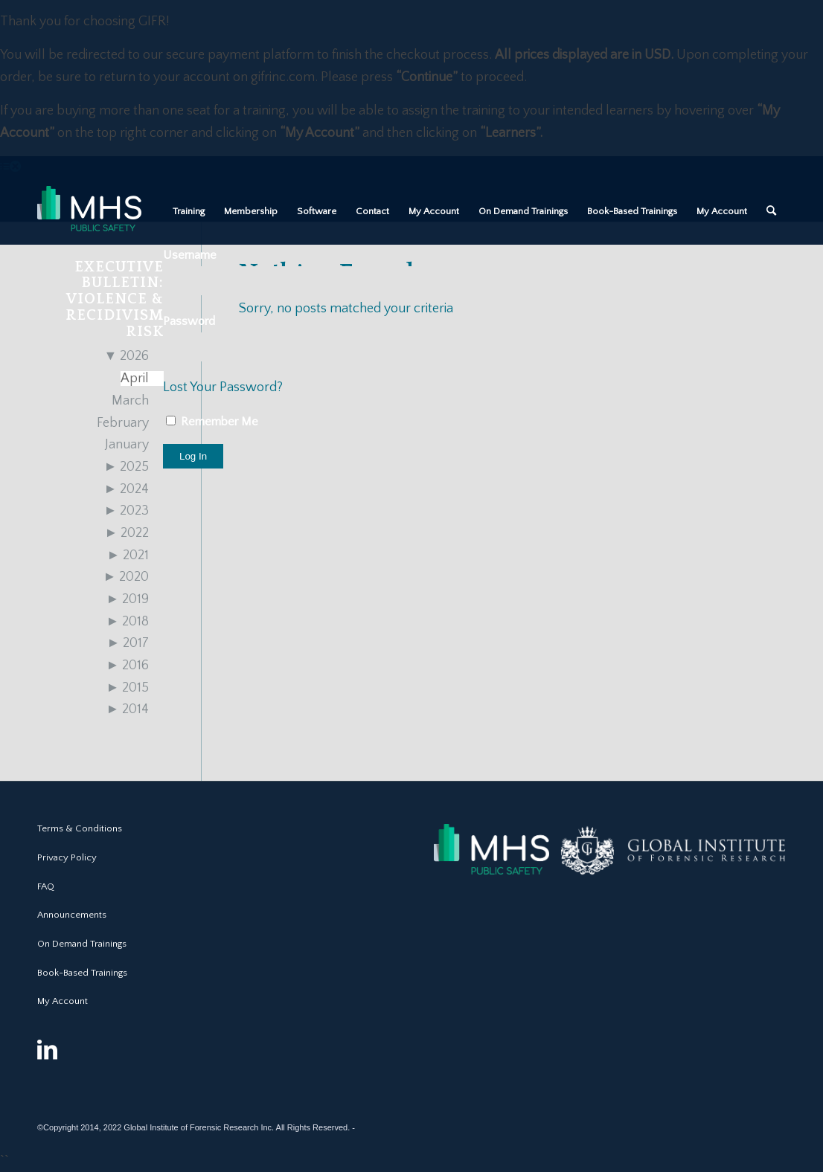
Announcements (71, 914)
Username (190, 255)
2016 (128, 665)
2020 (126, 577)
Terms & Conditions (79, 828)
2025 (127, 467)
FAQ (45, 886)
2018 (128, 621)
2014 (128, 709)
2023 (127, 510)
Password (189, 321)
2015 (128, 687)
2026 (127, 356)
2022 (127, 533)
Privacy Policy (67, 857)
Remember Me (212, 421)
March (130, 400)
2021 (128, 555)
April (135, 378)
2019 (128, 599)
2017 (128, 643)
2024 (127, 489)
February (123, 423)
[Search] (771, 211)
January (127, 444)
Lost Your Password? (223, 387)
